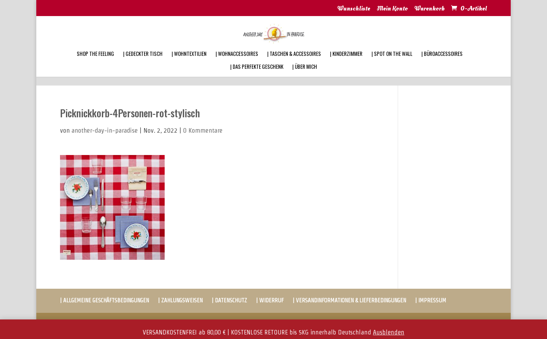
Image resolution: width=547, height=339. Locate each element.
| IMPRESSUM (430, 300)
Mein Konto (392, 9)
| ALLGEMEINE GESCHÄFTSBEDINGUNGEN (104, 300)
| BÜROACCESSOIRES (442, 63)
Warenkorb (429, 9)
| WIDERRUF (270, 300)
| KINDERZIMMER (346, 63)
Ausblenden (388, 332)
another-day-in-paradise (105, 130)
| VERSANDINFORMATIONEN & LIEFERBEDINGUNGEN (349, 300)
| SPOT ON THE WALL (392, 63)
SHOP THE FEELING (95, 63)
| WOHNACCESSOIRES (237, 63)
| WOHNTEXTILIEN (189, 63)
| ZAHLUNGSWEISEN (180, 300)
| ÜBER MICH (304, 76)
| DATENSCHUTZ (229, 300)
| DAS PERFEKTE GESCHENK (256, 76)
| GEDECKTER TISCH (143, 63)
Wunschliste (353, 9)
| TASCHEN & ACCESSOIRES (294, 63)
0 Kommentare (203, 130)
